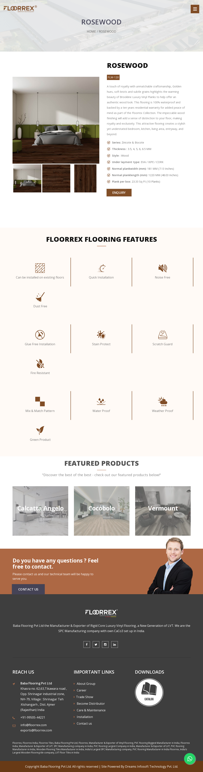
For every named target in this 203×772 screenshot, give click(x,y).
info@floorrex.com (33, 725)
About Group (84, 684)
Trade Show (83, 697)
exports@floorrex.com (36, 730)
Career (80, 690)
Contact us (83, 723)
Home (91, 31)
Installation (83, 717)
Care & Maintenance (90, 710)
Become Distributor (89, 703)
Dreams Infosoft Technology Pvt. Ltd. (151, 766)
